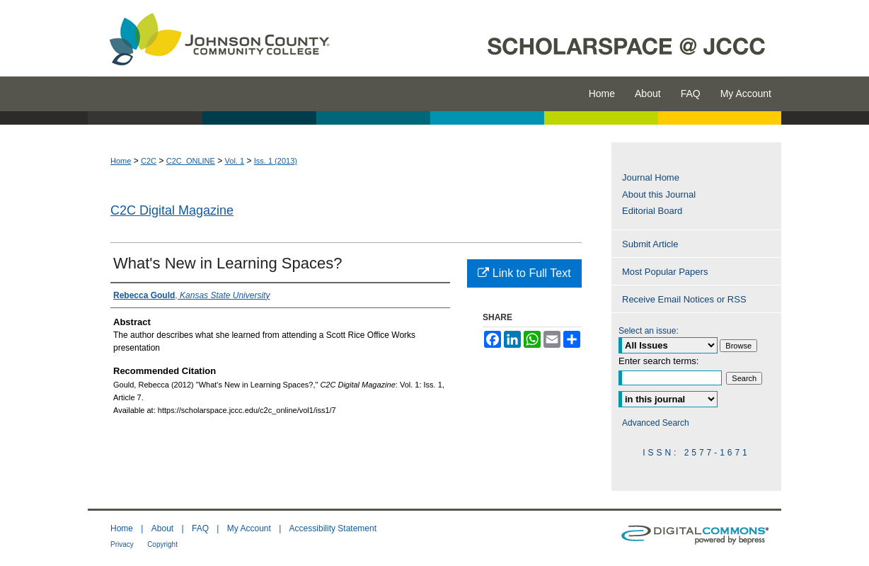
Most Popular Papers (665, 271)
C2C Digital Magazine (172, 210)
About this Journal (659, 194)
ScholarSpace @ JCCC (563, 38)
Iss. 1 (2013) (275, 161)
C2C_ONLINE (190, 161)
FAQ (200, 528)
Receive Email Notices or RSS (684, 299)
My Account (249, 528)
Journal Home (650, 177)
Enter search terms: (658, 361)
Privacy (122, 544)
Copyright (162, 544)
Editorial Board (652, 210)
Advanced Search (655, 423)
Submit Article (650, 244)
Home (120, 161)
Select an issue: (648, 331)
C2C (148, 161)
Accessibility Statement (332, 528)
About (162, 528)
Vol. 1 (235, 161)
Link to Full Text (524, 273)
